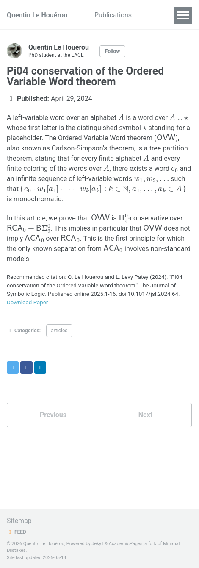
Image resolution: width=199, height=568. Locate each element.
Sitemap (19, 521)
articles (59, 331)
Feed (16, 532)
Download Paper (27, 302)
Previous (53, 415)
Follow (112, 51)
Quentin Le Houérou (37, 15)
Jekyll (97, 543)
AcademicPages (126, 543)
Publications (113, 15)
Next (145, 415)
